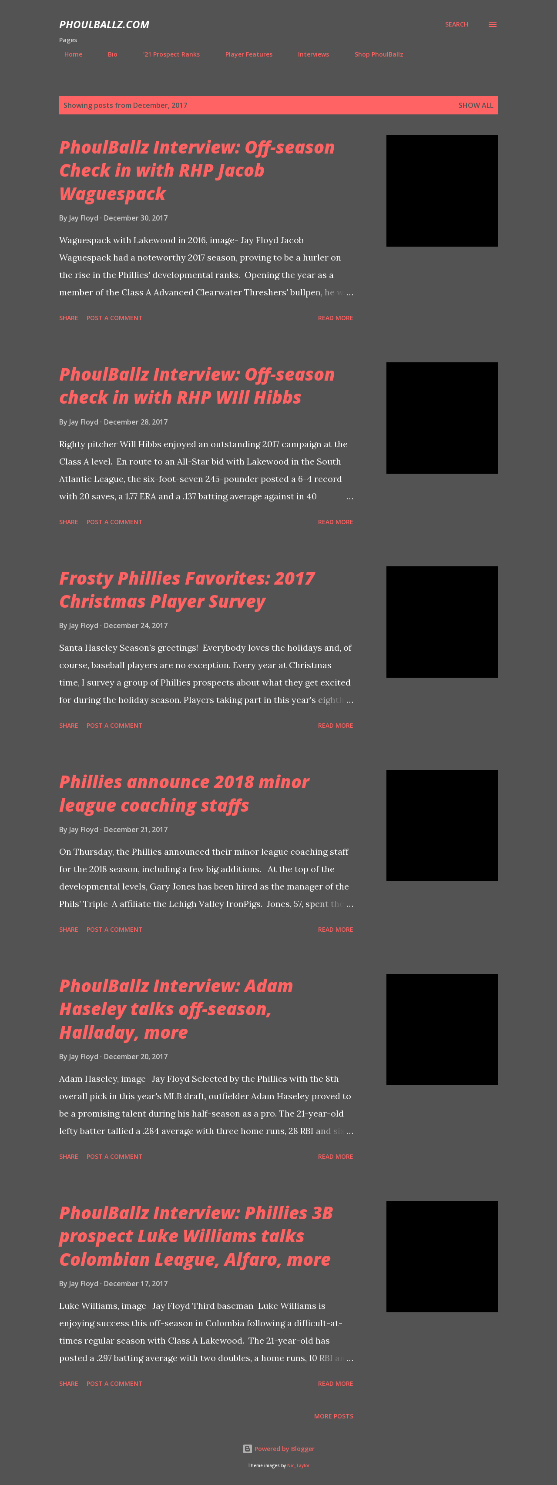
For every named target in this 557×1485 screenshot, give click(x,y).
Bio (107, 54)
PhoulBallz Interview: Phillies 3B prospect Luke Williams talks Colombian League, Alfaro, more (196, 1236)
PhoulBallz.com (104, 24)
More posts (333, 1416)
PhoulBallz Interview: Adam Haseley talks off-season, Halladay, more (176, 1008)
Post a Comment (115, 318)
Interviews (308, 54)
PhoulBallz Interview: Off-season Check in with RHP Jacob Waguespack (197, 170)
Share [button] (68, 318)
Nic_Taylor (298, 1465)
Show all (476, 105)
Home (68, 54)
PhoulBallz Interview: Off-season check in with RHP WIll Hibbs (197, 385)
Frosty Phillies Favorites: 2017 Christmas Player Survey (187, 589)
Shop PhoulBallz (373, 54)
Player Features (243, 54)
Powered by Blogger (278, 1449)
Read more (335, 318)
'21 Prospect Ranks (166, 54)
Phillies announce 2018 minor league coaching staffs (184, 792)
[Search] (456, 24)
